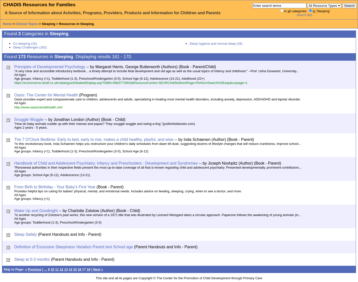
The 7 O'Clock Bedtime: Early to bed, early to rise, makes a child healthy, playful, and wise (94, 139)
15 (75, 269)
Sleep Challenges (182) (30, 47)
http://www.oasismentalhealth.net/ (38, 107)
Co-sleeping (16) (25, 43)
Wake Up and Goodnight (36, 211)
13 (66, 269)
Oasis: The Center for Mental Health (46, 95)
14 (70, 269)
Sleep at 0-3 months (32, 259)
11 (57, 269)
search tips (304, 15)
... (45, 269)
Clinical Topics (26, 24)
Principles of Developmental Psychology (49, 67)
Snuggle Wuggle (28, 119)
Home (7, 24)
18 (88, 269)
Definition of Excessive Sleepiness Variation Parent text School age (73, 247)
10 (52, 269)
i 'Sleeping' (321, 11)
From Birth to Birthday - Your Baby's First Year (54, 187)
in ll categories (295, 11)
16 (79, 269)
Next (96, 269)
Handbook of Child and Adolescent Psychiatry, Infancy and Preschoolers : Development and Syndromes (106, 163)
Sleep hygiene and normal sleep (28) (215, 43)
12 (61, 269)
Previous (34, 269)
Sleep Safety (25, 234)
